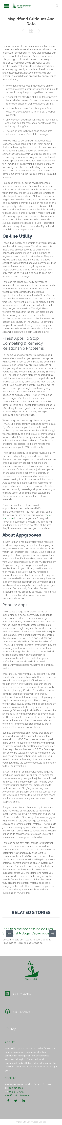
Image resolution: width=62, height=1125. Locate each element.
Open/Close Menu (6, 6)
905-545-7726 (16, 1088)
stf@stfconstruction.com (17, 1095)
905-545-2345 (16, 1091)
